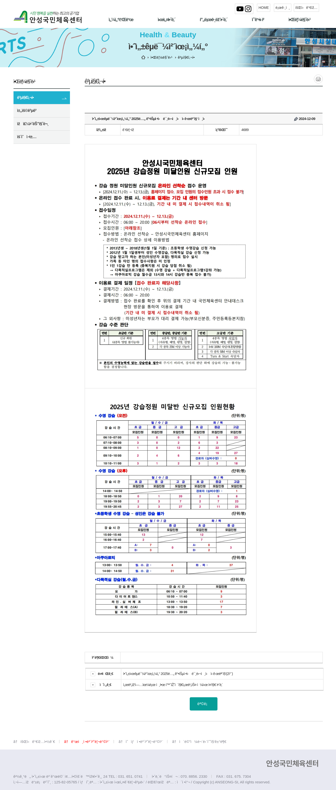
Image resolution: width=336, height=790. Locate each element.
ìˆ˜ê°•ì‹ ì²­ (258, 19)
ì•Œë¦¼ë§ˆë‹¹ (299, 19)
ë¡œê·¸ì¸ (282, 8)
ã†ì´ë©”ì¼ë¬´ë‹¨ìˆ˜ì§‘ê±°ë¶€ (199, 741)
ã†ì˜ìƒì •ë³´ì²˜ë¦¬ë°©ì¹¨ (141, 741)
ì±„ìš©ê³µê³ (27, 110)
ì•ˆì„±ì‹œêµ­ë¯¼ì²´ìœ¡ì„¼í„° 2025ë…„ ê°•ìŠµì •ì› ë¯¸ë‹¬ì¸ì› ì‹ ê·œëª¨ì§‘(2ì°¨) (178, 674)
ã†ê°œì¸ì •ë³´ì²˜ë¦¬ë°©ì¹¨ (86, 741)
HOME (263, 8)
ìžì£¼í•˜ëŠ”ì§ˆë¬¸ (33, 123)
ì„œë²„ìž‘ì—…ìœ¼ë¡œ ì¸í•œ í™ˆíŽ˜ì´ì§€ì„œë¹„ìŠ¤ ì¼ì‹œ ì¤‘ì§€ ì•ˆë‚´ (173, 685)
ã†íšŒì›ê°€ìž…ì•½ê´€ (34, 741)
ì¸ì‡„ (318, 79)
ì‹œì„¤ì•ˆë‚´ (166, 19)
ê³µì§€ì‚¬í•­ (25, 97)
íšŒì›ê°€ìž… (306, 8)
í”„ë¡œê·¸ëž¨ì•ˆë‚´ (213, 19)
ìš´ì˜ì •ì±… (43, 137)
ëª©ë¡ (203, 704)
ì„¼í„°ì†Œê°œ (121, 19)
